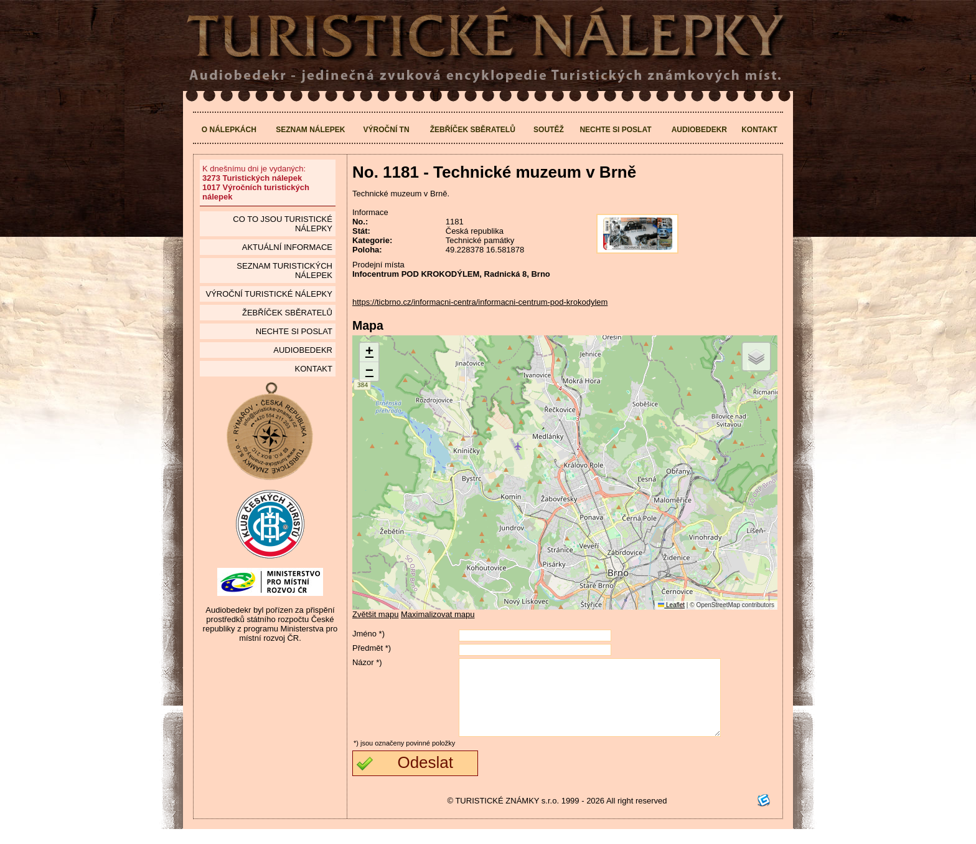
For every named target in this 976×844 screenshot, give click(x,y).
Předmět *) (371, 648)
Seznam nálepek (310, 129)
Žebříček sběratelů (472, 129)
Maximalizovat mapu (438, 614)
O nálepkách (229, 129)
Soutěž (548, 129)
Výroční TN (387, 129)
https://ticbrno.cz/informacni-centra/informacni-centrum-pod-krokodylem (480, 302)
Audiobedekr (699, 129)
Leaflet (671, 605)
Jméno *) (368, 633)
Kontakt (759, 129)
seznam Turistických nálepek (284, 270)
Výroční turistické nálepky (268, 294)
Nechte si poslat (615, 129)
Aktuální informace (287, 247)
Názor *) (367, 662)
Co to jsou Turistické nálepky (282, 223)
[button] (369, 352)
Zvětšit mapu (375, 614)
